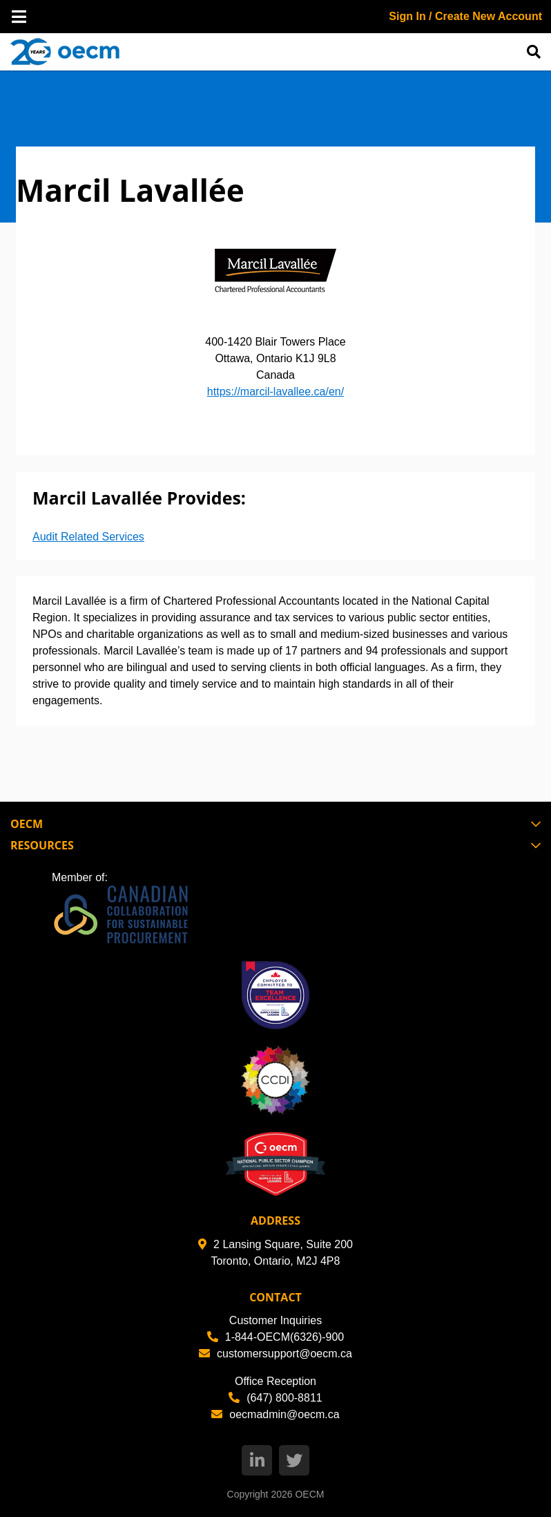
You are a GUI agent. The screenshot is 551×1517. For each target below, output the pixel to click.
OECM (309, 1494)
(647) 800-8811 (275, 1398)
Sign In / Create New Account (465, 16)
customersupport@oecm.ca (275, 1353)
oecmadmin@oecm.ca (275, 1414)
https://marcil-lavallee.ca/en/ (275, 391)
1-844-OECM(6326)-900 (276, 1337)
